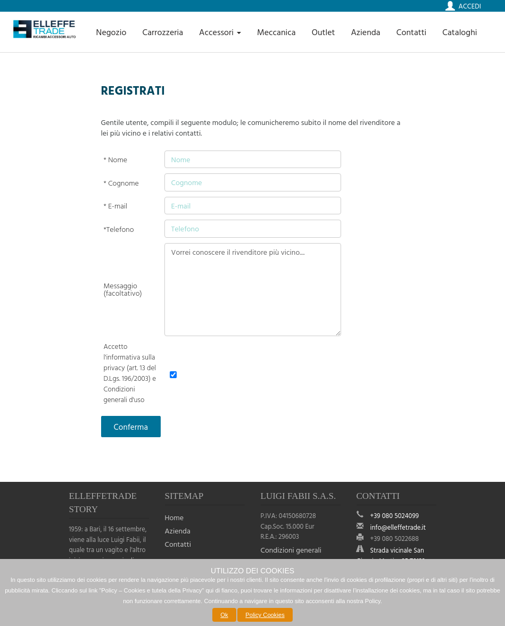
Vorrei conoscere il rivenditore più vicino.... (252, 289)
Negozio (111, 32)
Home (174, 517)
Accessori (220, 32)
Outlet (323, 32)
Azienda (365, 32)
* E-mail (116, 206)
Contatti (411, 32)
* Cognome (121, 183)
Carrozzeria (162, 32)
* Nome (115, 159)
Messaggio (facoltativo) (123, 289)
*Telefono (119, 229)
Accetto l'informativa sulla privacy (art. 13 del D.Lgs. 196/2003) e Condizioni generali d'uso (130, 373)
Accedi (470, 6)
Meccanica (276, 32)
